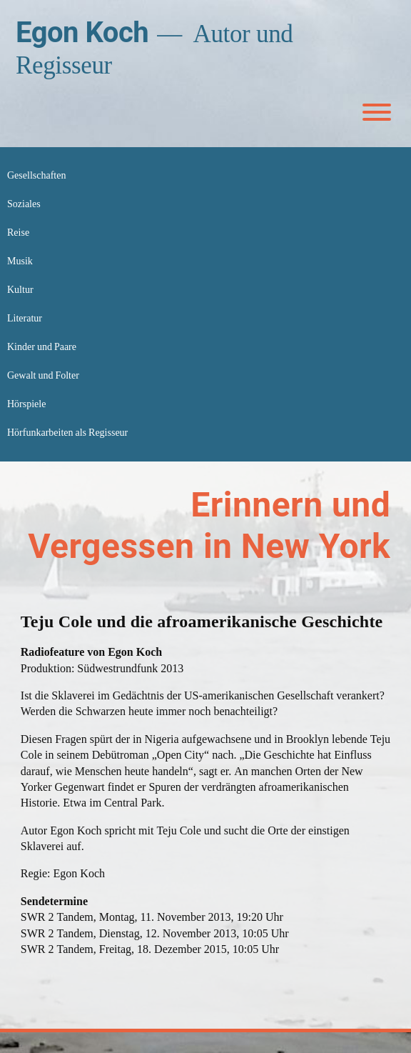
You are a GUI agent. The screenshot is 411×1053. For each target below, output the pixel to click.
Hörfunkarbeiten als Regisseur (67, 432)
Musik (20, 261)
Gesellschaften (36, 175)
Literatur (24, 318)
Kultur (20, 290)
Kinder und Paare (41, 347)
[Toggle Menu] (376, 112)
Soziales (24, 204)
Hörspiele (26, 404)
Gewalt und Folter (43, 375)
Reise (18, 232)
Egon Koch (82, 32)
